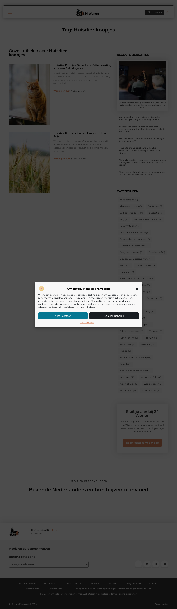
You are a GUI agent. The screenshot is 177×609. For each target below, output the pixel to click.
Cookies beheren (114, 316)
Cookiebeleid (87, 322)
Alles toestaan (63, 316)
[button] (137, 289)
